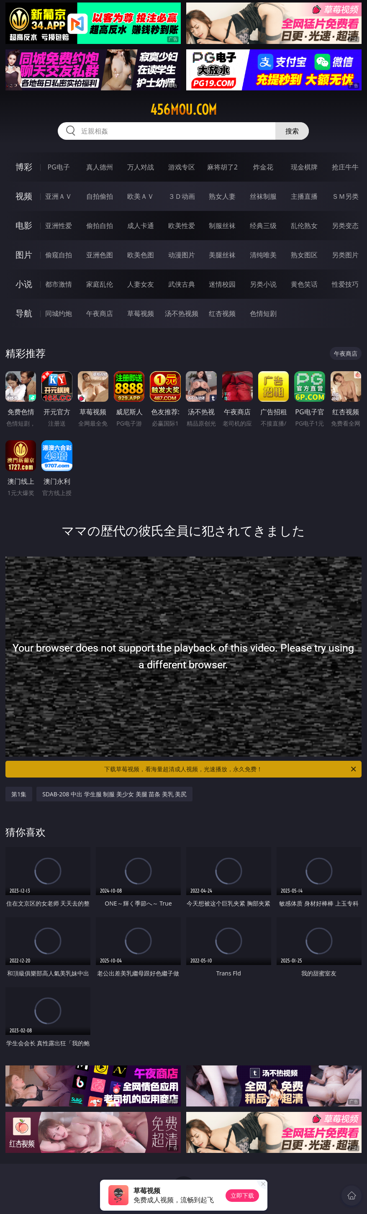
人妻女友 (140, 284)
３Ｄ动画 (181, 196)
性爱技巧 (345, 284)
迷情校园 (222, 284)
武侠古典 (181, 284)
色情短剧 (263, 313)
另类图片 (345, 254)
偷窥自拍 (58, 254)
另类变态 (345, 225)
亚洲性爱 (58, 225)
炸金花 (263, 167)
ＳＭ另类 (345, 196)
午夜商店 (99, 313)
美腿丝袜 (222, 254)
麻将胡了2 (222, 167)
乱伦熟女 (304, 225)
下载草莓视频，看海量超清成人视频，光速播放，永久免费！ (230, 769)
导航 (23, 313)
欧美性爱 (181, 225)
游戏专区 (181, 167)
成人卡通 (140, 225)
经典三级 (263, 225)
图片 (23, 254)
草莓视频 (140, 313)
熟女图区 (304, 254)
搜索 (292, 131)
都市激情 (58, 284)
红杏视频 (222, 313)
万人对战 (140, 167)
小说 (23, 284)
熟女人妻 (222, 196)
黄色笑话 (304, 284)
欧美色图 (140, 254)
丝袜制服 (263, 196)
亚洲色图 (99, 254)
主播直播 (304, 196)
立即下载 (242, 1195)
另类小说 (263, 284)
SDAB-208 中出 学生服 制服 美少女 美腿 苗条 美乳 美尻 (114, 794)
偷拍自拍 (99, 225)
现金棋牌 (304, 167)
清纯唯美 (263, 254)
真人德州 (99, 167)
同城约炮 (58, 313)
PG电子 (58, 167)
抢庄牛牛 (345, 167)
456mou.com (183, 109)
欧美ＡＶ (140, 196)
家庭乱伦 (99, 284)
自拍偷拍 (99, 196)
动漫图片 (181, 254)
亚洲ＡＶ (58, 196)
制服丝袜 (222, 225)
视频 (23, 196)
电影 (23, 225)
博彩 (23, 166)
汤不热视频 (181, 313)
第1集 (18, 794)
